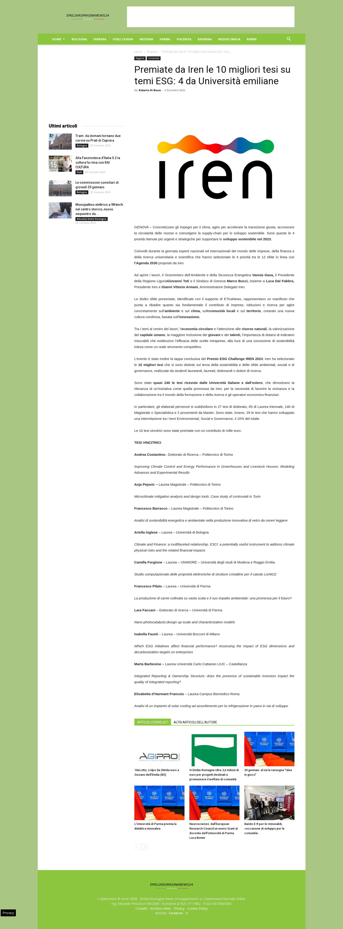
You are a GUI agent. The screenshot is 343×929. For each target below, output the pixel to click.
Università (153, 58)
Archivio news (160, 908)
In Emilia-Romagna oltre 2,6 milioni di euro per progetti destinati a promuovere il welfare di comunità (214, 774)
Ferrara (99, 39)
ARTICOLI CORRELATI (152, 722)
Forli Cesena (123, 39)
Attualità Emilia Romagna (91, 219)
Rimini (252, 39)
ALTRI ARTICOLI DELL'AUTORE (195, 722)
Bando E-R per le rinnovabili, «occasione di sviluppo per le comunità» (264, 828)
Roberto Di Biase (150, 90)
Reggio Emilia (229, 39)
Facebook (176, 913)
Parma (165, 39)
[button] (288, 39)
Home (58, 39)
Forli (79, 172)
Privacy (179, 908)
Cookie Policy (197, 908)
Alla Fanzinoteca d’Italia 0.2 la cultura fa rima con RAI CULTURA (97, 162)
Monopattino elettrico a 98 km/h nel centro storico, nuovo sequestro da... (99, 209)
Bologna (79, 39)
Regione (152, 52)
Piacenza (184, 39)
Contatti (141, 908)
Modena (146, 39)
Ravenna (205, 39)
